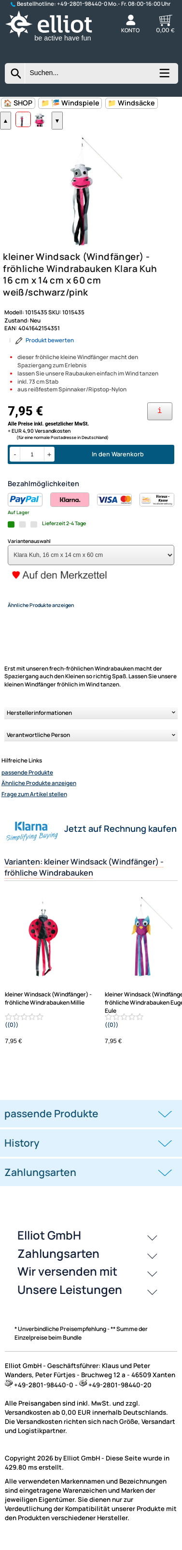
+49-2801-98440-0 (82, 3)
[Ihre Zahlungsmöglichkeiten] (159, 419)
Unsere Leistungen (69, 1297)
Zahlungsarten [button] (40, 1181)
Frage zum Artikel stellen (34, 802)
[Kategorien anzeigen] (163, 76)
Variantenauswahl (29, 549)
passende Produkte (27, 781)
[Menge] (32, 462)
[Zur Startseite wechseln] (56, 42)
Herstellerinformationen (39, 721)
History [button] (22, 1151)
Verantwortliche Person (38, 743)
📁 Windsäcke (131, 102)
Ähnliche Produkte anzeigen (38, 792)
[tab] (91, 1122)
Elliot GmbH (49, 1244)
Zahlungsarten (58, 1261)
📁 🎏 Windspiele (70, 102)
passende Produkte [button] (51, 1121)
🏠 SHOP (17, 102)
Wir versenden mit (67, 1280)
